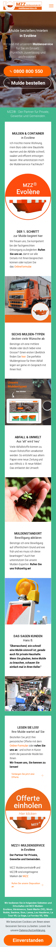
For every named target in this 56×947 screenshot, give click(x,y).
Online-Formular (19, 745)
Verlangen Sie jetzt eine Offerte (22, 776)
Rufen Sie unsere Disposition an (25, 885)
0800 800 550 (26, 71)
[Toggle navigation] (51, 5)
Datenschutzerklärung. (32, 932)
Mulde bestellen (26, 83)
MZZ (25, 876)
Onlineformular (23, 266)
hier (24, 356)
